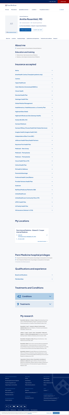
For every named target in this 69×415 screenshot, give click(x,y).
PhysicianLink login (9, 392)
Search (61, 9)
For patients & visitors (45, 9)
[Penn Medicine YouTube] (17, 406)
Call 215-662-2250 (37, 29)
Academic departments (49, 395)
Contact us (7, 409)
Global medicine (8, 400)
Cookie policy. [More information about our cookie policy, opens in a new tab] (29, 413)
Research (55, 38)
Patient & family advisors (30, 384)
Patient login (63, 1)
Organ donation (28, 382)
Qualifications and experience (33, 38)
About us (7, 378)
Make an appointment (25, 29)
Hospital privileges (21, 38)
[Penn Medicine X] (10, 406)
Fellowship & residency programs (51, 398)
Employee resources (29, 398)
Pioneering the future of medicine (12, 380)
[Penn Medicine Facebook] (6, 406)
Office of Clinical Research (31, 392)
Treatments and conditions (46, 38)
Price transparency (34, 409)
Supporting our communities (11, 384)
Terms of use (20, 409)
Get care (7, 9)
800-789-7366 (52, 1)
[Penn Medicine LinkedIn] (24, 406)
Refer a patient (8, 390)
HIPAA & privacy (13, 409)
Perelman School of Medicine (50, 400)
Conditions (24, 296)
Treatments (23, 304)
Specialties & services (24, 9)
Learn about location (42, 241)
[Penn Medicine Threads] (21, 406)
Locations (34, 9)
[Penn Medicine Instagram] (14, 406)
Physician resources (9, 394)
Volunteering (27, 380)
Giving (26, 378)
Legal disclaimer (26, 409)
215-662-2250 (21, 238)
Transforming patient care (10, 382)
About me (8, 38)
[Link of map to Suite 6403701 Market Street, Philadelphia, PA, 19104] (46, 235)
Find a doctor (14, 9)
